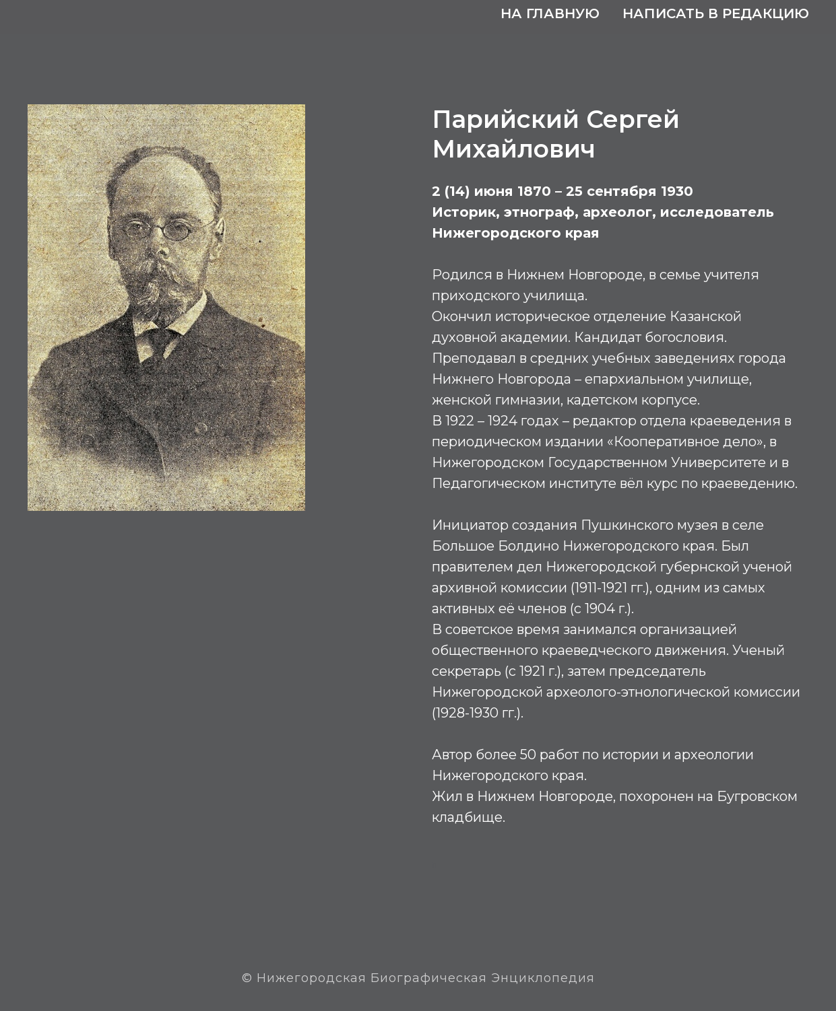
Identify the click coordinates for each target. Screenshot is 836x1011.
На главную (550, 13)
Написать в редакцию (715, 13)
